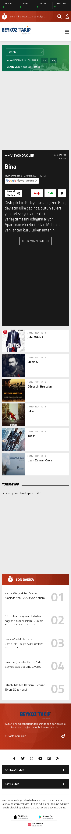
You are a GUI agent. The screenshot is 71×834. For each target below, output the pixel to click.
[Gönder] (64, 736)
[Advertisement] (35, 110)
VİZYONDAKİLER (22, 155)
